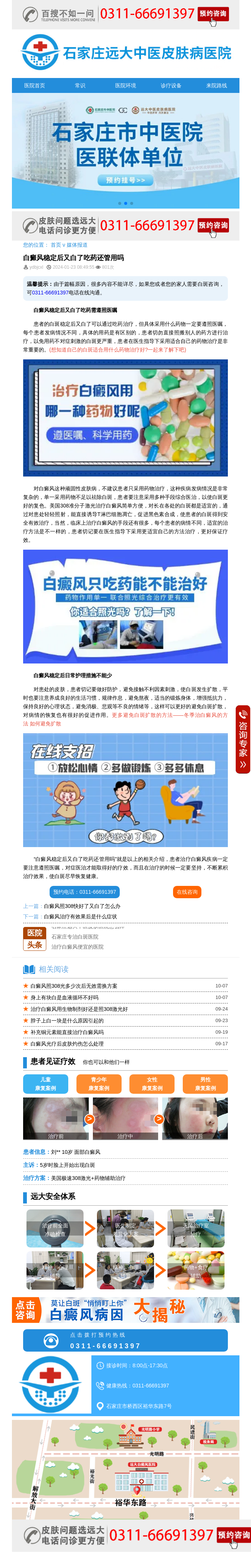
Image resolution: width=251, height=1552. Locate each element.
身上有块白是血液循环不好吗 (64, 997)
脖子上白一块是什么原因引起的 (67, 1021)
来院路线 (216, 85)
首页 (56, 245)
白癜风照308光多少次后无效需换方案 (74, 986)
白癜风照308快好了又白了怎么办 (82, 906)
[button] (119, 203)
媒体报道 (77, 245)
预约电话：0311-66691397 (84, 892)
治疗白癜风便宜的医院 (77, 947)
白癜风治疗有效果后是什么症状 (80, 916)
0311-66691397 (50, 293)
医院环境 (125, 85)
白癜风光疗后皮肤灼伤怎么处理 (67, 1044)
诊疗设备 (171, 85)
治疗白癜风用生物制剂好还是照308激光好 (79, 1009)
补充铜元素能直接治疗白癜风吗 (67, 1032)
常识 (80, 85)
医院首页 (34, 85)
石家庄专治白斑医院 (74, 937)
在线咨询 (187, 892)
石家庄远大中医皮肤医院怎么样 (88, 927)
